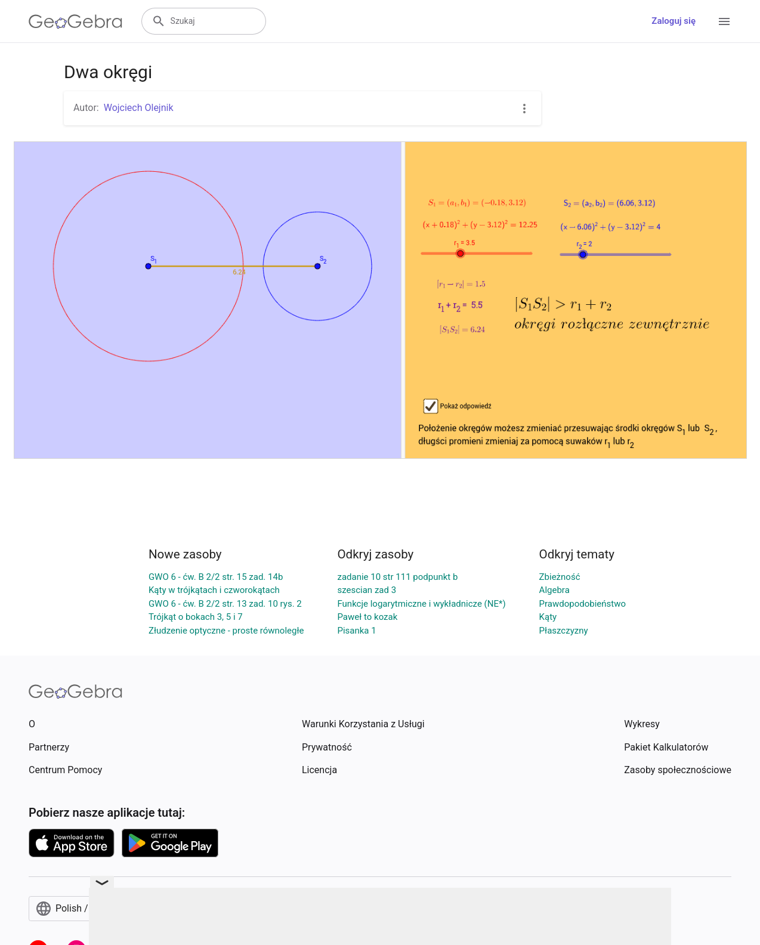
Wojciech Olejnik (139, 107)
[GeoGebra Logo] (75, 21)
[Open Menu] (724, 21)
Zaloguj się (673, 21)
